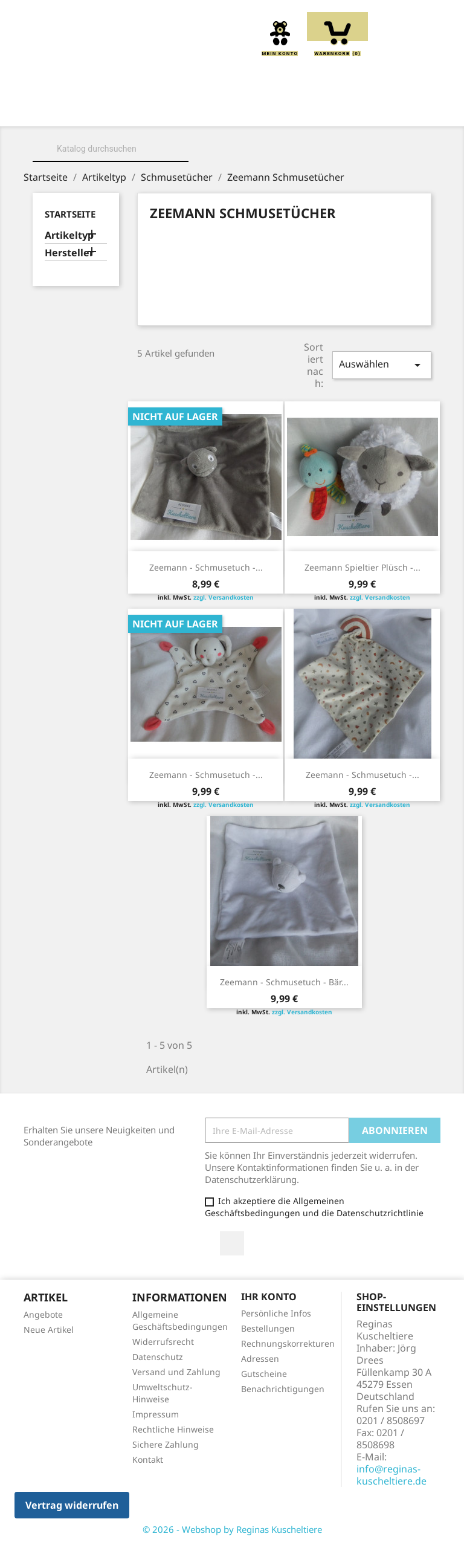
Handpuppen (140, 122)
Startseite (70, 214)
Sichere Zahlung (165, 1444)
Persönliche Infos (276, 1313)
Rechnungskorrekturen (288, 1343)
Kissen (299, 109)
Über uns (145, 109)
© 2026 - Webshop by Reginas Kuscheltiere (232, 1529)
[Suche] (110, 149)
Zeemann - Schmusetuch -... (206, 567)
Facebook (232, 1243)
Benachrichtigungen (282, 1388)
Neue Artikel (49, 1329)
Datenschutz (157, 1356)
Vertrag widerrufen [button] (71, 1505)
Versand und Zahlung (176, 1372)
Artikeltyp (69, 235)
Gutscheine (264, 1373)
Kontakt (147, 1459)
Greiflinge (366, 109)
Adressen (260, 1358)
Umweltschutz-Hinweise (162, 1393)
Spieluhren (326, 122)
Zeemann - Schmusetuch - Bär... (284, 982)
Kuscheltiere (225, 109)
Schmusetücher (234, 122)
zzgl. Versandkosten (223, 597)
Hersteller (69, 253)
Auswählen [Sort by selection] (382, 364)
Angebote (43, 1314)
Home (84, 109)
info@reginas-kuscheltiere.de (391, 1475)
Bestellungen (268, 1328)
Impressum (155, 1414)
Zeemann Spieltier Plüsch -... (362, 567)
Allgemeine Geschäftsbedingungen (180, 1320)
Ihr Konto (269, 1296)
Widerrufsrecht (163, 1341)
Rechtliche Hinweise (173, 1429)
